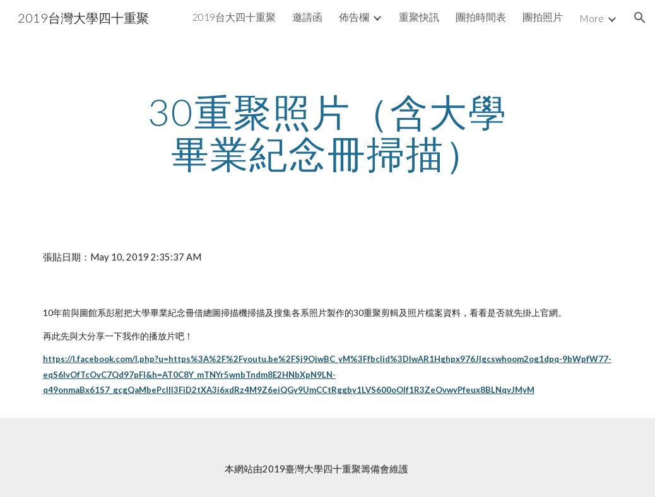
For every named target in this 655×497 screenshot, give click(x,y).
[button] (640, 18)
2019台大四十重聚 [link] (234, 17)
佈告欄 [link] (354, 17)
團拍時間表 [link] (481, 17)
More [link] (591, 18)
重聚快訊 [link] (419, 17)
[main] (327, 132)
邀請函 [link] (307, 17)
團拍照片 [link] (542, 17)
